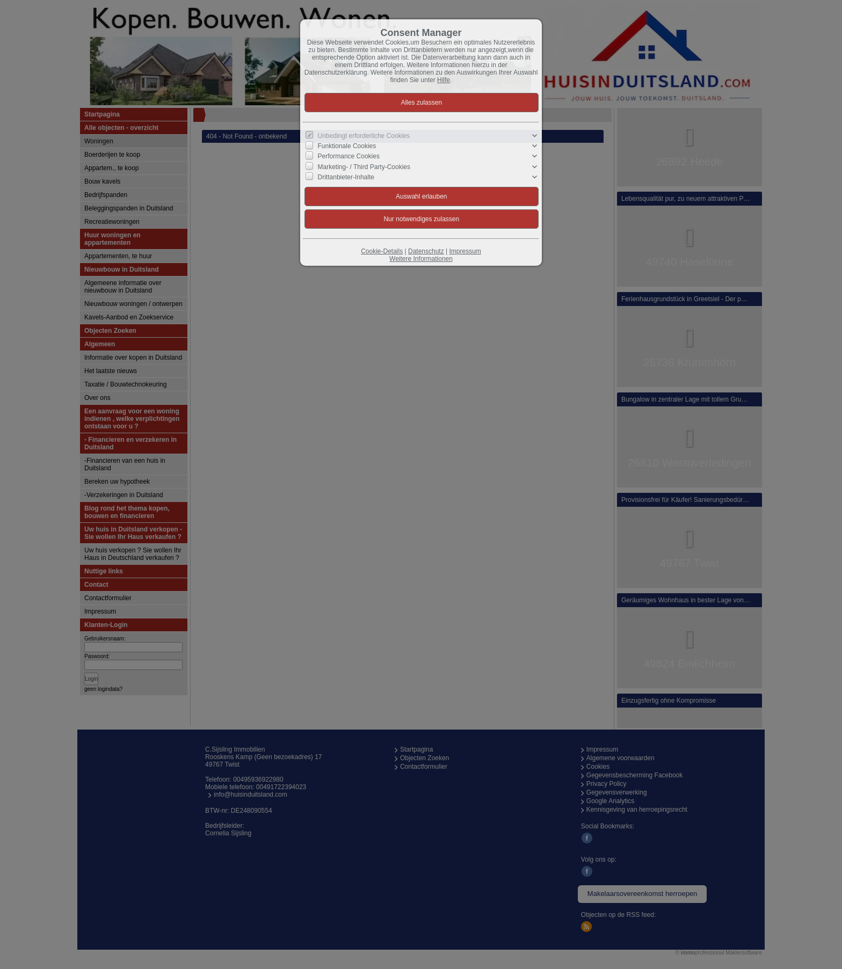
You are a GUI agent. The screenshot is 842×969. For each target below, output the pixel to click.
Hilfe (443, 80)
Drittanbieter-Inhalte (346, 177)
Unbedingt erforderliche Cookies (364, 136)
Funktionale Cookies (347, 146)
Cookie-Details (382, 251)
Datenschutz (426, 251)
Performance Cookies (349, 156)
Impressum (465, 251)
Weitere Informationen (421, 259)
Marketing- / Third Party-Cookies (364, 166)
